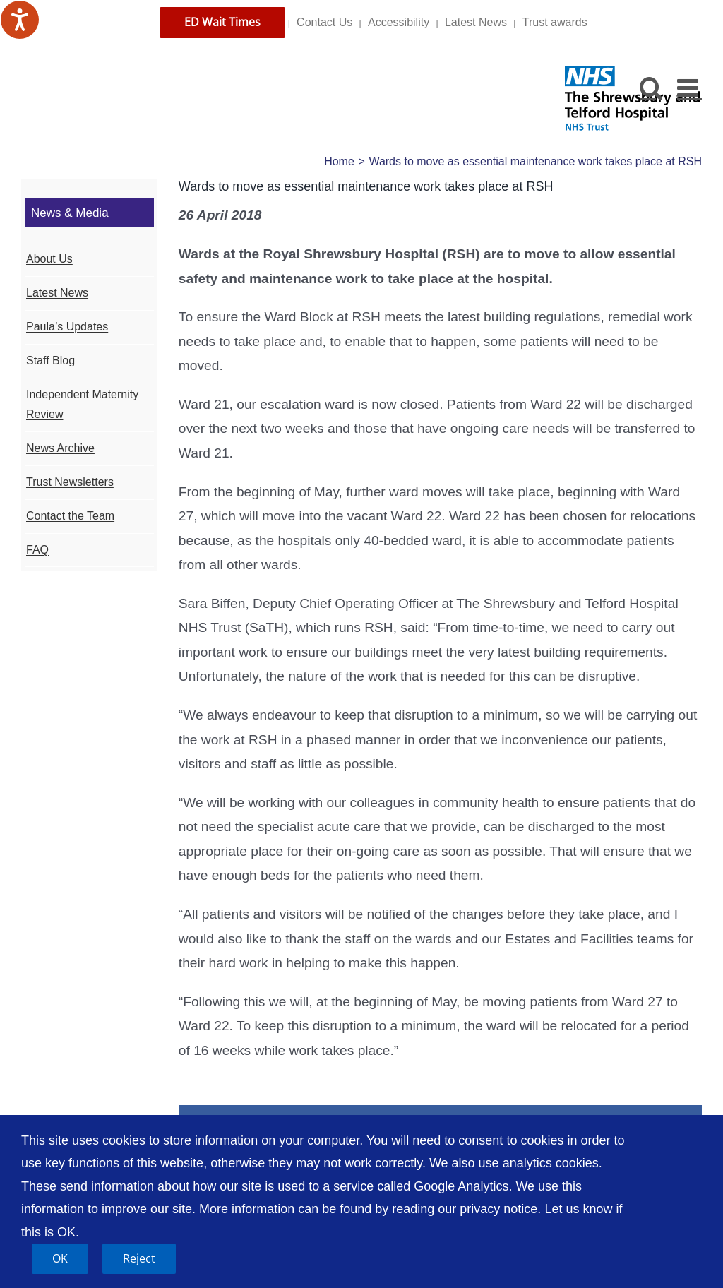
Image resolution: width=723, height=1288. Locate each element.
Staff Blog (50, 360)
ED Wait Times (222, 22)
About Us (49, 259)
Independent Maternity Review (82, 404)
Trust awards (554, 22)
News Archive (60, 448)
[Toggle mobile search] (651, 87)
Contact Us (324, 22)
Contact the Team (70, 516)
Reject (139, 1258)
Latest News (476, 22)
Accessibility (398, 22)
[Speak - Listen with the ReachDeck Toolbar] (20, 20)
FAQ (37, 550)
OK (60, 1258)
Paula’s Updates (67, 327)
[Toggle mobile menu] (689, 87)
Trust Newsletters (70, 482)
